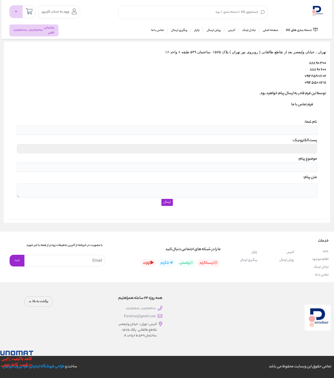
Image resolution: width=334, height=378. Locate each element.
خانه (326, 251)
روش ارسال (214, 30)
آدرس (231, 30)
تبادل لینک (249, 30)
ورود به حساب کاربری (59, 12)
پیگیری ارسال (179, 30)
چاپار (197, 30)
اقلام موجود (320, 259)
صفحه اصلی (270, 30)
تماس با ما (157, 30)
